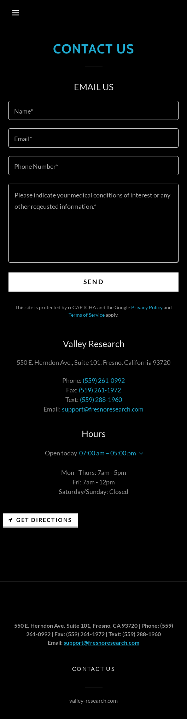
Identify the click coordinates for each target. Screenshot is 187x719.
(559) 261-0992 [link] (104, 380)
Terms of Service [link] (87, 315)
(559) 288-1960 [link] (101, 399)
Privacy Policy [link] (147, 307)
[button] (15, 13)
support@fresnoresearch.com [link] (103, 409)
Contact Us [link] (93, 668)
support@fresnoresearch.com (101, 642)
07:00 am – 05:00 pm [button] (107, 453)
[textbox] (93, 110)
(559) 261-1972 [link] (100, 390)
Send (93, 282)
